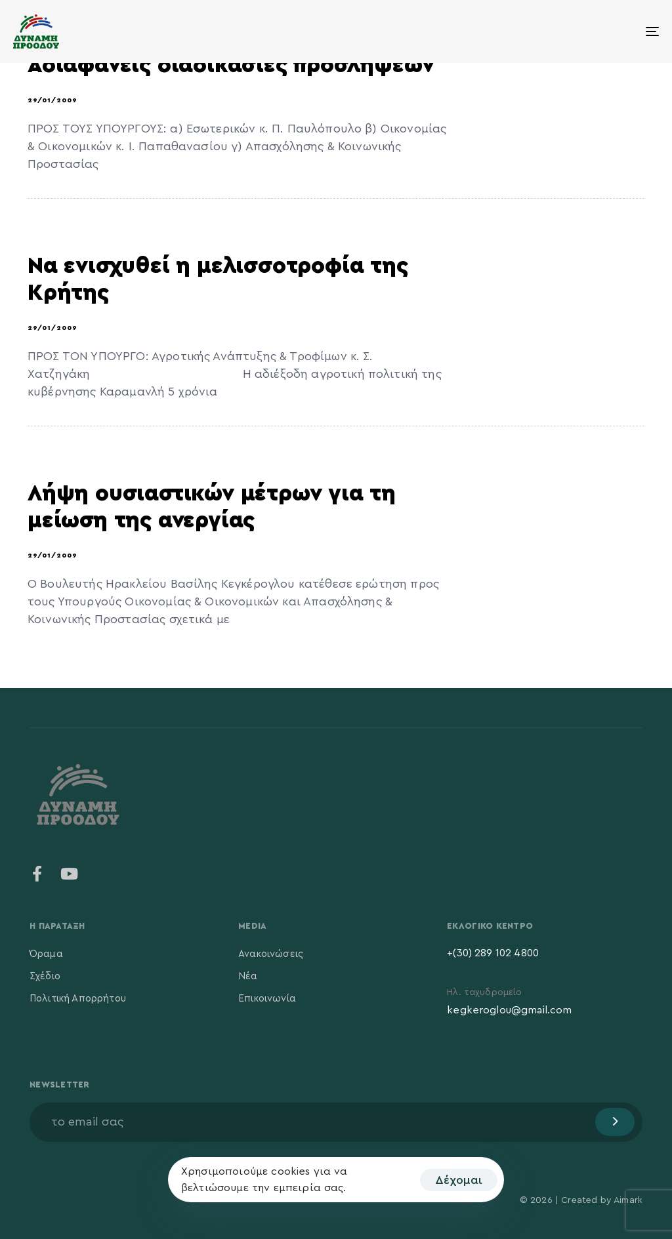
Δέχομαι (458, 1180)
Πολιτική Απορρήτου (78, 999)
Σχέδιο (45, 976)
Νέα (247, 976)
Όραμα (46, 954)
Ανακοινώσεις (270, 954)
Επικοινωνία (267, 999)
